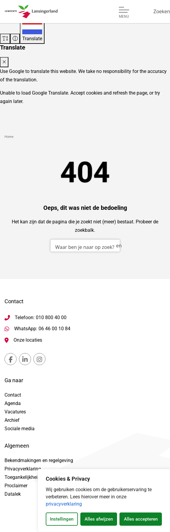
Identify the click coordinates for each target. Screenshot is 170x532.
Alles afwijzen (99, 519)
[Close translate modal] (4, 62)
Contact (13, 395)
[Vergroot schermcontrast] (15, 39)
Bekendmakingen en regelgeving (39, 460)
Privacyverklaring (23, 469)
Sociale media (20, 428)
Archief (12, 420)
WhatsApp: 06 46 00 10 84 (42, 328)
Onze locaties (28, 340)
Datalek (13, 494)
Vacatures (15, 412)
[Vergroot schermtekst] (5, 39)
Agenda (13, 403)
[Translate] (32, 31)
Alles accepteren (141, 519)
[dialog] (104, 500)
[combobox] (85, 245)
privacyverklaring (64, 504)
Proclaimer (16, 485)
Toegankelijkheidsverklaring (34, 477)
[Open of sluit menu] (124, 13)
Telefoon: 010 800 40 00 (40, 317)
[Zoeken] (161, 11)
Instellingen (61, 519)
